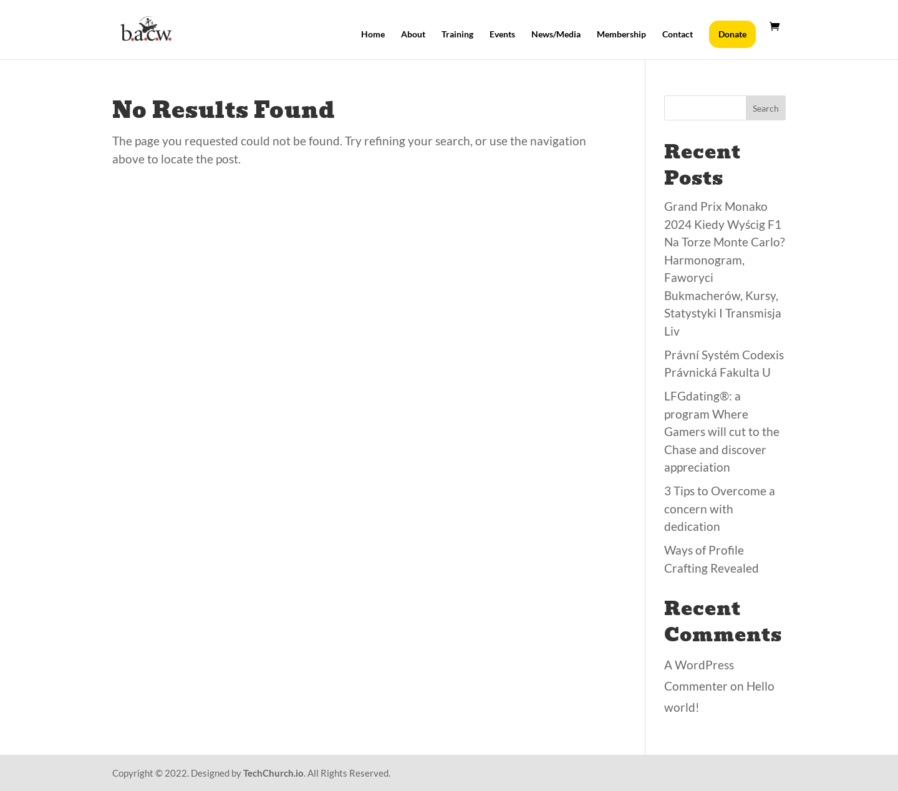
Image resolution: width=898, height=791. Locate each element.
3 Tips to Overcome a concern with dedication (719, 508)
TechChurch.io (273, 773)
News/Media (556, 34)
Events (502, 34)
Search (766, 108)
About (413, 34)
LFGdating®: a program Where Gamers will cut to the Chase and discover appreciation (722, 431)
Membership (621, 34)
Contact (677, 34)
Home (373, 34)
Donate (732, 34)
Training (457, 34)
